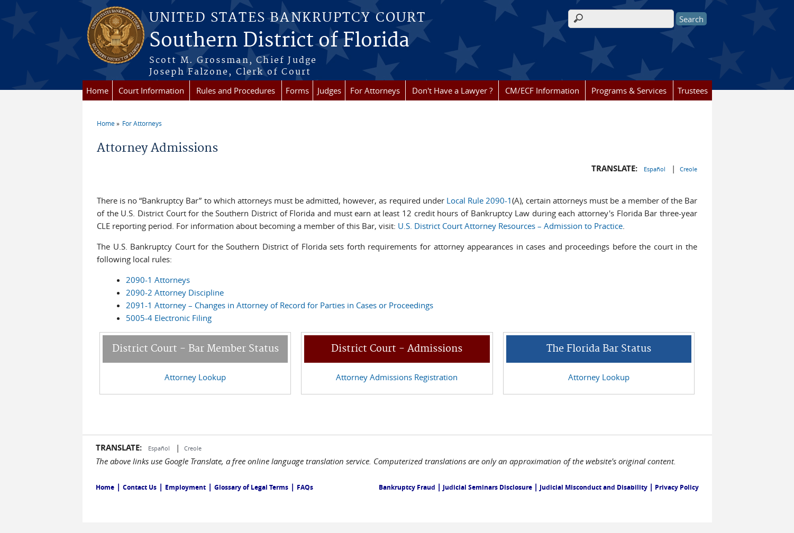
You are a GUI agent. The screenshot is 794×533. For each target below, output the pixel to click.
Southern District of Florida (279, 41)
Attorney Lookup (195, 377)
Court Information (151, 90)
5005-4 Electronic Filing (169, 318)
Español (655, 169)
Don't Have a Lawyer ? (452, 90)
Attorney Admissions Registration (397, 377)
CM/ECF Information (542, 90)
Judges (329, 90)
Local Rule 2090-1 (479, 200)
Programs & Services (629, 90)
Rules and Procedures (235, 90)
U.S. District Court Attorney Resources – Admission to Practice (510, 225)
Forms (297, 90)
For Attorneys (375, 90)
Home (97, 90)
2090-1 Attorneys (158, 279)
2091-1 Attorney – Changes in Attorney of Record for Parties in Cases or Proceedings (279, 305)
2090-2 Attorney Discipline (175, 292)
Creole (688, 169)
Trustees (693, 90)
